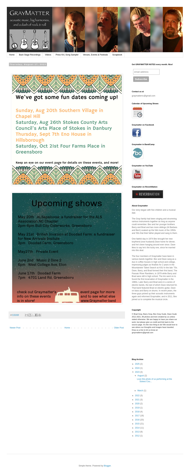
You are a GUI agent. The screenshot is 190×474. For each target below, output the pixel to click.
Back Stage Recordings (29, 55)
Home (12, 55)
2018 (137, 411)
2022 (137, 395)
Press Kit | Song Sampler (67, 55)
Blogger (107, 466)
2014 (137, 428)
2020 (137, 403)
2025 (137, 364)
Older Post (119, 328)
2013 (137, 432)
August (140, 375)
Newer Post (15, 328)
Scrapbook (117, 55)
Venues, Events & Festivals (95, 55)
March (140, 390)
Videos (48, 55)
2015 (137, 423)
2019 (137, 408)
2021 (137, 399)
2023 (137, 372)
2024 (137, 368)
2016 (137, 420)
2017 (137, 415)
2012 (137, 436)
